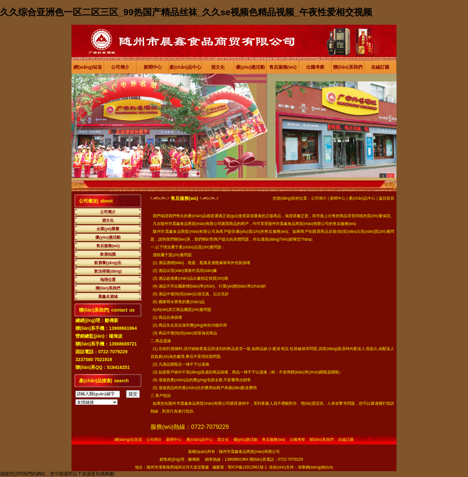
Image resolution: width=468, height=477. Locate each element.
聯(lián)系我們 (347, 67)
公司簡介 (120, 67)
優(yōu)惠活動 (250, 67)
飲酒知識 (108, 254)
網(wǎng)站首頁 (87, 69)
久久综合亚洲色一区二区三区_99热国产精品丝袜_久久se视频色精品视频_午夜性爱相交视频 (186, 12)
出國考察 (315, 67)
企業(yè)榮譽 (108, 229)
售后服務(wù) (283, 67)
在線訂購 (380, 67)
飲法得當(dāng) (108, 271)
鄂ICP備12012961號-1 (247, 467)
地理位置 (108, 279)
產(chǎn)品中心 (185, 67)
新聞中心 (153, 67)
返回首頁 (386, 198)
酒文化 (218, 67)
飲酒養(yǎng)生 (108, 262)
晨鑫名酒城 (108, 296)
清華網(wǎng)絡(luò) (315, 467)
